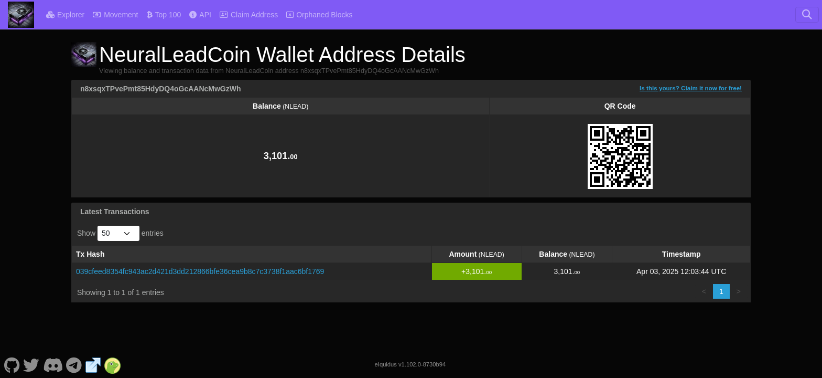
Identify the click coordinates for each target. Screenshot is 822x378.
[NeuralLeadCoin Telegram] (74, 364)
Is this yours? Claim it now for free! (691, 88)
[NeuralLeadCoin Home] (21, 15)
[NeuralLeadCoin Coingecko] (113, 364)
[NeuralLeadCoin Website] (93, 364)
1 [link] (721, 291)
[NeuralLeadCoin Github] (11, 364)
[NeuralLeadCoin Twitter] (31, 364)
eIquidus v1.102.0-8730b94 (410, 364)
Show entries (120, 233)
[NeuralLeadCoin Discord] (52, 364)
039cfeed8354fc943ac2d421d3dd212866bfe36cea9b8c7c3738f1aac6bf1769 (200, 271)
